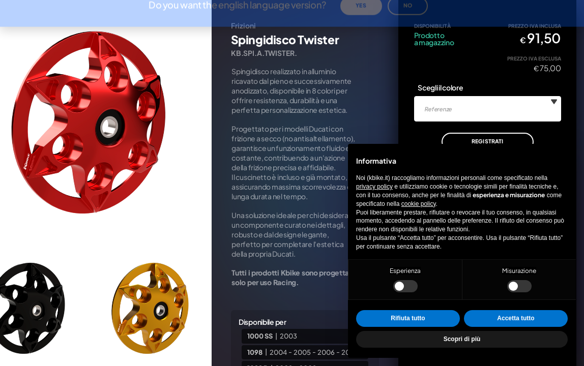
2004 (278, 352)
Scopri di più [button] (462, 339)
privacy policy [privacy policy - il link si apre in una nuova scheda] (374, 186)
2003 (288, 336)
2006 (326, 352)
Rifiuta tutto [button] (408, 318)
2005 (302, 352)
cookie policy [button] (418, 203)
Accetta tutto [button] (515, 318)
